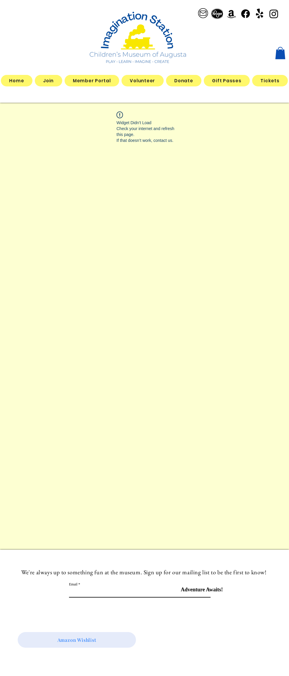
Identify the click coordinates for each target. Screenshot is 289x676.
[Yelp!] (259, 13)
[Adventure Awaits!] (202, 590)
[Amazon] (231, 13)
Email (73, 584)
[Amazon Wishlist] (77, 640)
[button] (280, 53)
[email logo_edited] (203, 13)
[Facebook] (245, 13)
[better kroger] (217, 13)
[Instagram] (274, 13)
